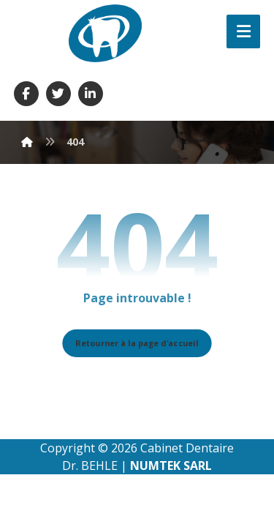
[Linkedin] (90, 93)
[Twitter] (58, 93)
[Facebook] (26, 93)
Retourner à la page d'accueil (136, 342)
